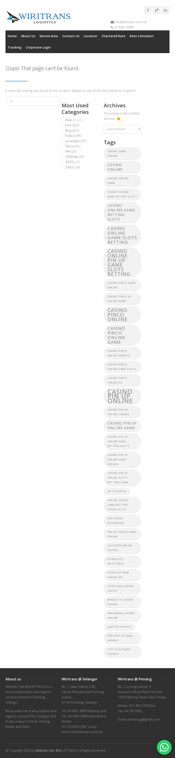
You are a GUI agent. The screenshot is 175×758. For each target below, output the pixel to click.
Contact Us (70, 36)
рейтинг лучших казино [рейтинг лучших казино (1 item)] (120, 638)
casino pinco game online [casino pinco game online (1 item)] (121, 285)
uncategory (73, 141)
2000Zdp (71, 157)
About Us (28, 36)
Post (68, 125)
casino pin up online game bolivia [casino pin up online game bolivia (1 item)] (117, 459)
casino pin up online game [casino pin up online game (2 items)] (122, 425)
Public (69, 136)
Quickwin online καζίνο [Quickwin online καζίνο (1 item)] (119, 548)
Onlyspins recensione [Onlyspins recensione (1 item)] (115, 521)
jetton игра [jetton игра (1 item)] (116, 491)
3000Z (69, 162)
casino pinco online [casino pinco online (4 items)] (117, 315)
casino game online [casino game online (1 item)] (116, 153)
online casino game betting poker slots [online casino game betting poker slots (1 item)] (118, 505)
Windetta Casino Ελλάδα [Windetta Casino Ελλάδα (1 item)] (120, 602)
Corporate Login (38, 47)
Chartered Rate (113, 36)
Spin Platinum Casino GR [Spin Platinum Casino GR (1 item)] (118, 575)
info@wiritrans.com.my (131, 22)
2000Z (69, 167)
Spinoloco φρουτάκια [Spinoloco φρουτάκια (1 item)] (115, 561)
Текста (70, 146)
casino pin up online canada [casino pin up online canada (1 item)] (118, 412)
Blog (68, 130)
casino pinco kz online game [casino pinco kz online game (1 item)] (119, 299)
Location (90, 36)
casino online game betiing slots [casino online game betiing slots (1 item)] (122, 194)
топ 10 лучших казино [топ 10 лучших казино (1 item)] (118, 651)
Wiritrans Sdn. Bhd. (49, 750)
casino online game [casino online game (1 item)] (118, 181)
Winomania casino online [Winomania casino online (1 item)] (121, 615)
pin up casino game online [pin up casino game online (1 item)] (121, 534)
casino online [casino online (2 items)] (115, 167)
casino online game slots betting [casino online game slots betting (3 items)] (122, 235)
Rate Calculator (142, 36)
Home (12, 36)
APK (67, 151)
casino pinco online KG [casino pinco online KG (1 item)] (117, 380)
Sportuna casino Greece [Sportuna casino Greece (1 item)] (120, 588)
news (68, 120)
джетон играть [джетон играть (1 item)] (119, 626)
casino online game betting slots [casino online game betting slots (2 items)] (121, 212)
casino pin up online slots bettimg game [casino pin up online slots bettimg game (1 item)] (118, 478)
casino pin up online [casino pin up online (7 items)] (120, 396)
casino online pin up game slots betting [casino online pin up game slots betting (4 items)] (118, 262)
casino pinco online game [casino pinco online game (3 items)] (116, 335)
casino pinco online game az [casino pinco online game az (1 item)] (118, 353)
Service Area (48, 36)
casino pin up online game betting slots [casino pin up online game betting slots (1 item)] (118, 441)
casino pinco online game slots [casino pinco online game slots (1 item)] (121, 367)
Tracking (14, 47)
